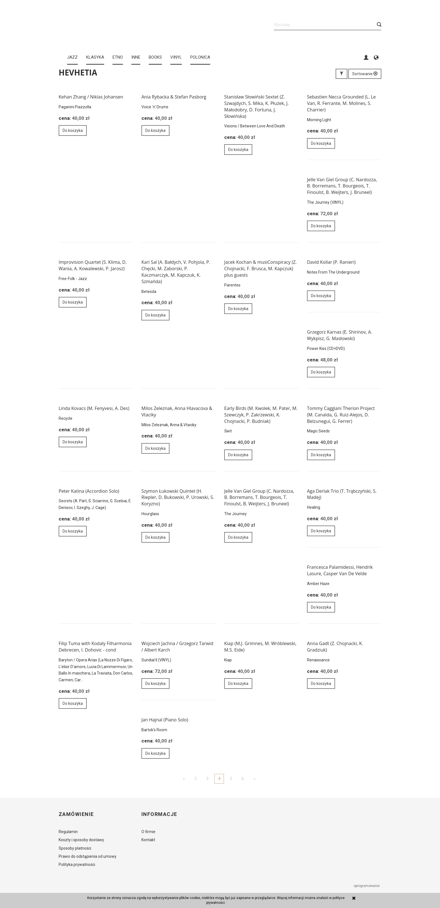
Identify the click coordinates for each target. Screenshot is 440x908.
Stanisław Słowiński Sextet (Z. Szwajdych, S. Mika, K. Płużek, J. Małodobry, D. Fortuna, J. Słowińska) (256, 106)
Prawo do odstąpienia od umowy (87, 856)
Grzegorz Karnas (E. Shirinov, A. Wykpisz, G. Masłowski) (339, 335)
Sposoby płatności (75, 848)
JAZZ (72, 57)
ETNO (118, 57)
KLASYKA (95, 57)
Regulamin (68, 831)
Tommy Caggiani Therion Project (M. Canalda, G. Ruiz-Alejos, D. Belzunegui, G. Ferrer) (341, 414)
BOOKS (155, 57)
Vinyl (176, 57)
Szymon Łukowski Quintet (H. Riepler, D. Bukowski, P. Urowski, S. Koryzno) (177, 497)
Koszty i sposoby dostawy (81, 840)
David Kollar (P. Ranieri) (331, 262)
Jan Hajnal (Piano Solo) (164, 720)
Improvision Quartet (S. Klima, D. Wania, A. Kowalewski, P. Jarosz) (93, 265)
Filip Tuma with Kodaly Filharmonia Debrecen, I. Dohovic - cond (95, 646)
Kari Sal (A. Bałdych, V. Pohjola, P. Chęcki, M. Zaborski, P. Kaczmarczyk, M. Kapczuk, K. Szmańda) (175, 272)
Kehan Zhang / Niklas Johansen (91, 97)
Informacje (159, 814)
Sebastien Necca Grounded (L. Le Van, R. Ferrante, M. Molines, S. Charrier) (341, 103)
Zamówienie (76, 814)
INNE (135, 57)
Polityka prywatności (77, 864)
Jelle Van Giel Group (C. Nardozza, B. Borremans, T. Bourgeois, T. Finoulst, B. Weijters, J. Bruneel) (342, 186)
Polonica (200, 57)
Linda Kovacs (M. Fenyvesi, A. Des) (94, 408)
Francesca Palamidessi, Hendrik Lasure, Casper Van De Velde (340, 570)
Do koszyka (73, 130)
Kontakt (148, 840)
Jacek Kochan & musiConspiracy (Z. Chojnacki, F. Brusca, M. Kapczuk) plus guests (260, 268)
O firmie (148, 831)
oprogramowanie (367, 886)
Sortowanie (364, 74)
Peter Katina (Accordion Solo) (89, 491)
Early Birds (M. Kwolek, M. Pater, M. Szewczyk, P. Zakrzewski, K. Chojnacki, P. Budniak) (260, 414)
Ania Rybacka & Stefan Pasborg (173, 97)
